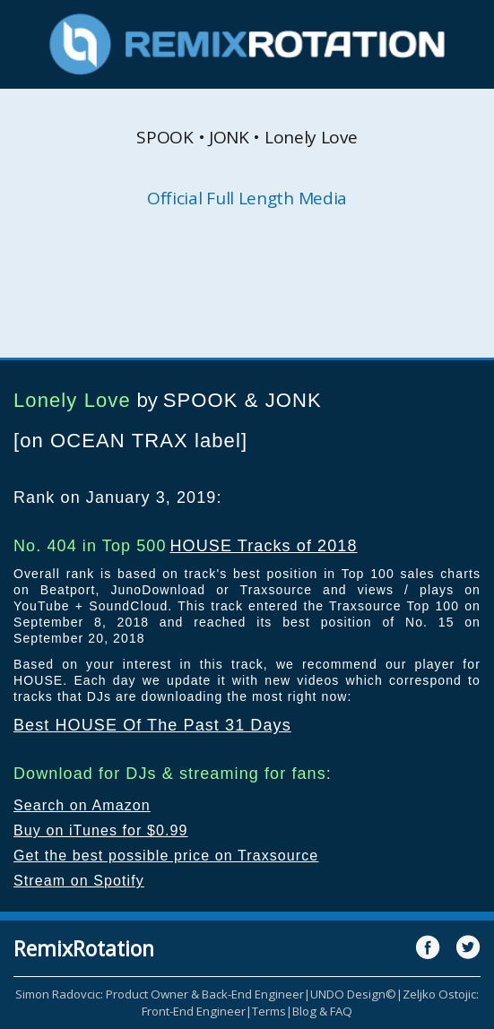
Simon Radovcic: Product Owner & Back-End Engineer (159, 994)
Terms (269, 1011)
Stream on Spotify (78, 880)
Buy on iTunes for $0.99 (100, 830)
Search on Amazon (82, 805)
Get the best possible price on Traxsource (165, 855)
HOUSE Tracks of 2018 (263, 546)
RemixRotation (83, 948)
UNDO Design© (353, 994)
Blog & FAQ (322, 1011)
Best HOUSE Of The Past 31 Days (152, 725)
